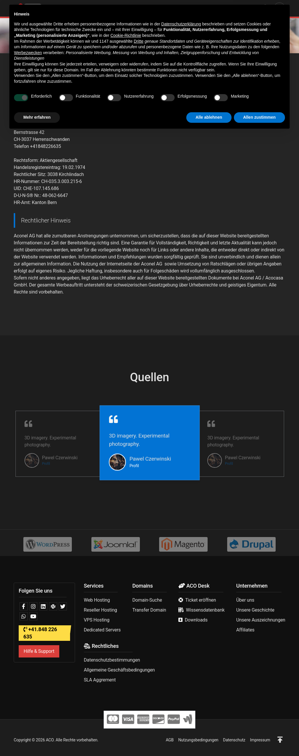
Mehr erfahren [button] (37, 740)
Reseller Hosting (100, 610)
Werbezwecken (28, 675)
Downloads (196, 620)
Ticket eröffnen (200, 600)
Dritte (138, 664)
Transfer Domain (149, 610)
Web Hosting (97, 600)
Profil (46, 464)
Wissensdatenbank (205, 610)
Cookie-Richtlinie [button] (125, 658)
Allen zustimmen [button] (259, 740)
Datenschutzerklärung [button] (181, 646)
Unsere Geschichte (255, 610)
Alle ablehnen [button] (209, 740)
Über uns (245, 600)
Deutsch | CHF (238, 8)
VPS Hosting (96, 620)
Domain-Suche (147, 600)
